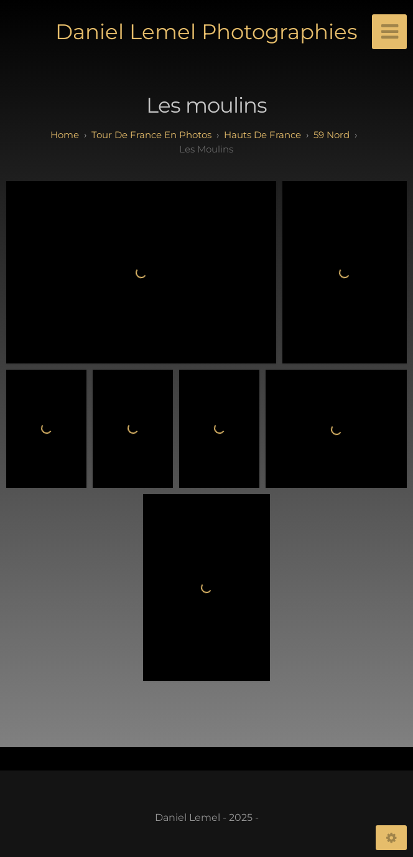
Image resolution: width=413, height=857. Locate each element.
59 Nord (331, 135)
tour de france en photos (151, 135)
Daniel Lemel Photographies (206, 32)
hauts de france (262, 135)
